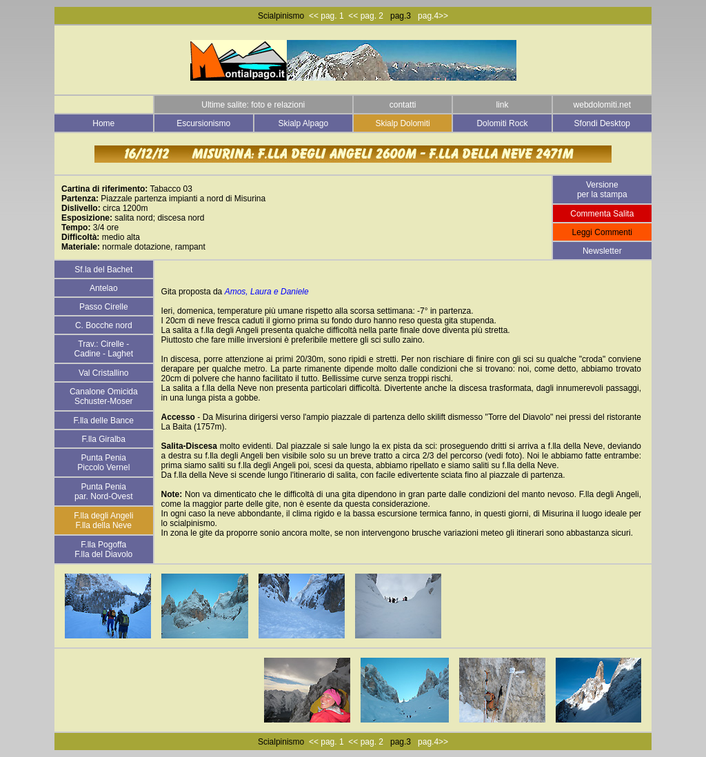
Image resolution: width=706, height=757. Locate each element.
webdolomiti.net (602, 105)
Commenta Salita (602, 214)
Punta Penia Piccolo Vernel (103, 462)
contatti (403, 105)
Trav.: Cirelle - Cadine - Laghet (103, 349)
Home (103, 123)
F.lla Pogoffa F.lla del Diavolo (103, 549)
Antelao (104, 288)
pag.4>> (430, 16)
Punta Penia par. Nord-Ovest (103, 491)
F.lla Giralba (103, 439)
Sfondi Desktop (602, 123)
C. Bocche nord (103, 325)
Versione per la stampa (602, 189)
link (502, 105)
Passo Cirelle (103, 307)
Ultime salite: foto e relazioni (253, 105)
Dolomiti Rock (501, 123)
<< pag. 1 (326, 16)
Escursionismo (203, 123)
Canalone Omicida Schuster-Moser (104, 396)
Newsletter (602, 251)
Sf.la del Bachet (103, 269)
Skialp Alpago (304, 123)
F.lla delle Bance (104, 420)
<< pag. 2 (365, 16)
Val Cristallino (103, 373)
